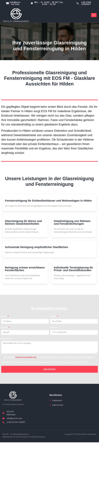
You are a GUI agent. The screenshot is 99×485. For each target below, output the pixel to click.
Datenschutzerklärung (25, 357)
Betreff (4, 327)
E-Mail (53, 316)
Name (4, 316)
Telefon (53, 327)
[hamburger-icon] (94, 15)
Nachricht (5, 338)
